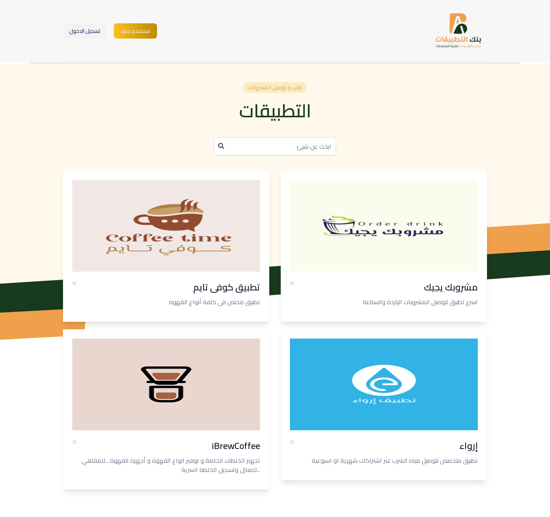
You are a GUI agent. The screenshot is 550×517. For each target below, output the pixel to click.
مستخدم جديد (135, 31)
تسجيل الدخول (84, 31)
